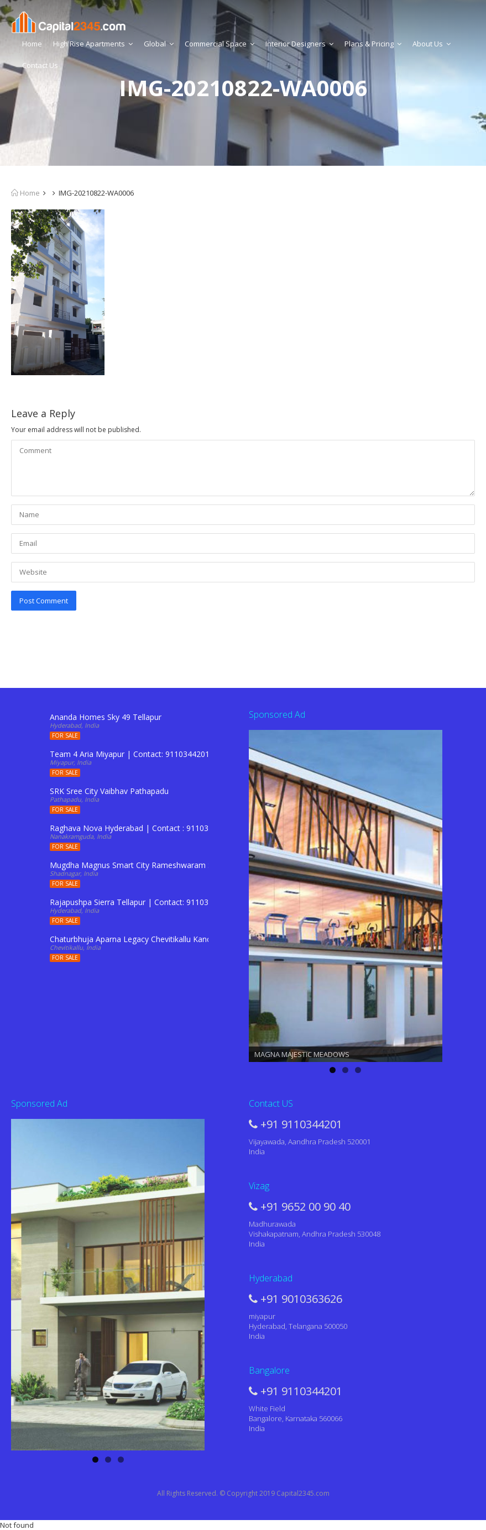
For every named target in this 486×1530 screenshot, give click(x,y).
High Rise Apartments (93, 44)
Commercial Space (219, 44)
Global (159, 44)
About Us (431, 44)
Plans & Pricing (372, 44)
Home (32, 44)
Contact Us (40, 65)
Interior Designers (299, 44)
